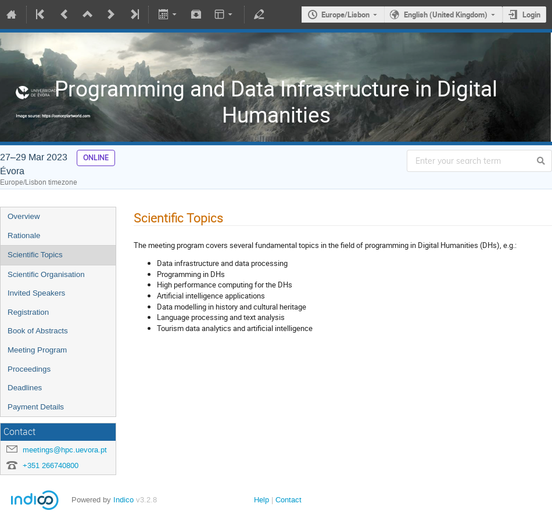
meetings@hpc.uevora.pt (65, 450)
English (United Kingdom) (446, 14)
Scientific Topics (35, 254)
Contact (288, 500)
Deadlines (25, 387)
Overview (24, 216)
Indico (123, 500)
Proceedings (29, 369)
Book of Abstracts (38, 330)
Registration (28, 312)
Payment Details (36, 406)
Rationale (24, 235)
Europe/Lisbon (345, 14)
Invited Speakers (36, 293)
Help (261, 500)
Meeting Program (37, 350)
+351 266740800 (50, 465)
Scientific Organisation (46, 274)
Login (531, 14)
